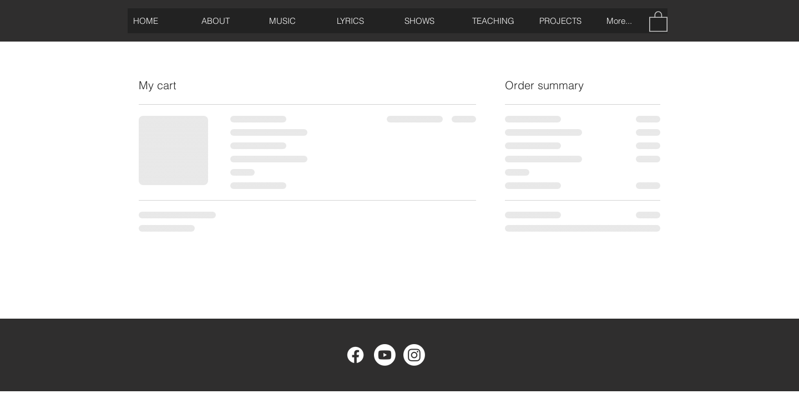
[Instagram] (414, 355)
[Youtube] (385, 355)
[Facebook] (355, 355)
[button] (658, 21)
